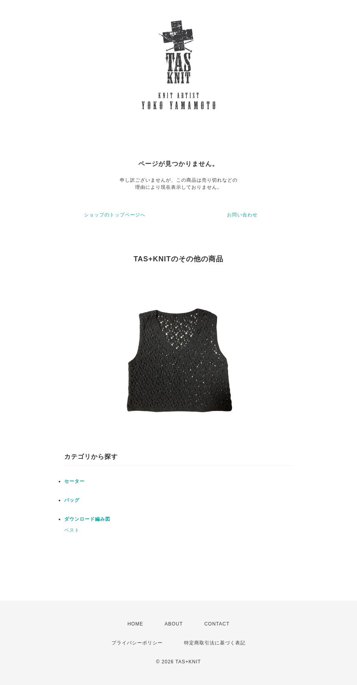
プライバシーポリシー (137, 643)
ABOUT (174, 624)
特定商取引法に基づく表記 (214, 643)
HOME (135, 624)
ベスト (72, 530)
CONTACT (216, 624)
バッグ (72, 500)
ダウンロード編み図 (87, 519)
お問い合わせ (242, 215)
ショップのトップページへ (114, 215)
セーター (74, 481)
